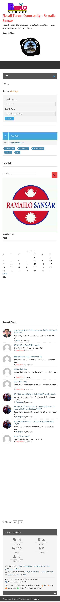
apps (18, 152)
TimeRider (20, 350)
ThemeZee (33, 599)
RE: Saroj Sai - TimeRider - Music (26, 345)
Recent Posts (48, 572)
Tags (25, 574)
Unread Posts (13, 574)
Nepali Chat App (17, 142)
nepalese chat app (38, 148)
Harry (18, 340)
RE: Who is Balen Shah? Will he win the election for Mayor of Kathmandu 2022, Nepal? (34, 407)
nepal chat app (10, 148)
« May (5, 273)
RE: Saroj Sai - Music (22, 436)
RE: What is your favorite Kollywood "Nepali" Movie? (35, 394)
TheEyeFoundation (32, 572)
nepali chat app (24, 148)
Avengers (19, 402)
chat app (8, 152)
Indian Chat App (20, 369)
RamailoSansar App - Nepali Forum (28, 356)
